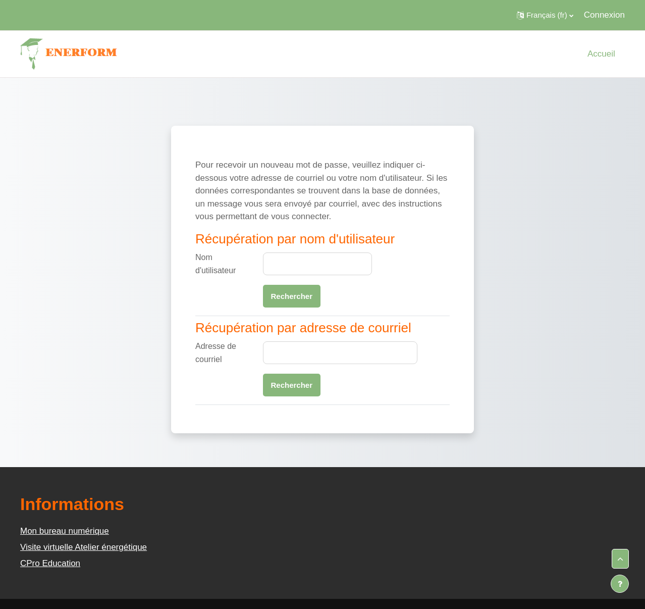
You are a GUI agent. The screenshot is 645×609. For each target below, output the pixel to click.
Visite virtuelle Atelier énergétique (83, 547)
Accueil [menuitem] (601, 54)
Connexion (604, 15)
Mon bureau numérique (64, 531)
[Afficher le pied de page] (620, 584)
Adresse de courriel (215, 353)
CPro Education (50, 563)
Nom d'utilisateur (215, 264)
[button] (545, 15)
